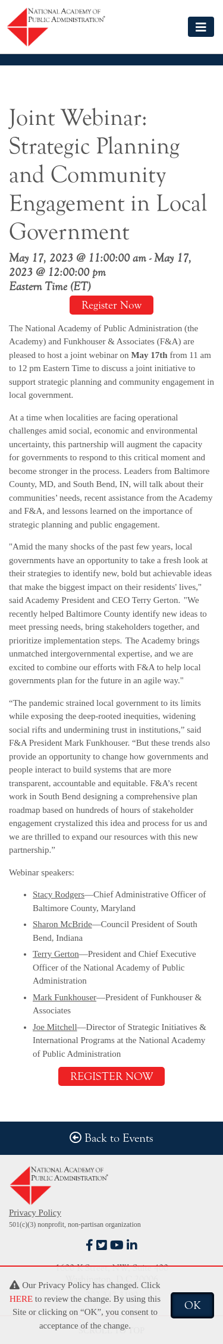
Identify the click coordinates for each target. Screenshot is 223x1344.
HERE (21, 1299)
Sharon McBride (62, 924)
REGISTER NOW (111, 1076)
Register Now (111, 305)
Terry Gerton (56, 954)
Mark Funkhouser (64, 997)
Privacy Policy (35, 1212)
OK (192, 1305)
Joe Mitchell (55, 1027)
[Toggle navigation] (201, 26)
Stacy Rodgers (58, 894)
